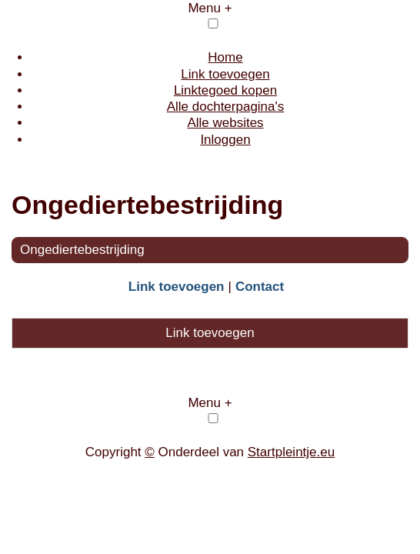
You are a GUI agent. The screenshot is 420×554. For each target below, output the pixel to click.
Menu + (210, 8)
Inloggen (225, 139)
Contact (259, 286)
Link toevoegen (225, 74)
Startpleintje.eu (291, 452)
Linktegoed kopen (225, 90)
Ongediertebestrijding (82, 249)
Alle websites (225, 122)
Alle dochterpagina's (226, 106)
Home (225, 57)
